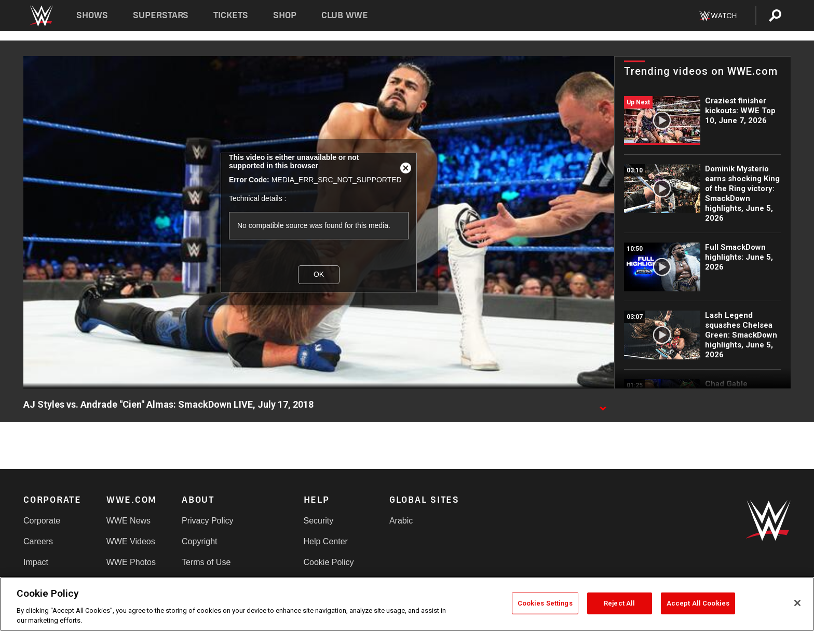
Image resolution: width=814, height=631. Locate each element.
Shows (92, 15)
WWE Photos (131, 562)
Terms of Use (206, 562)
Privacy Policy (208, 520)
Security (319, 520)
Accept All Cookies (698, 603)
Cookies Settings (545, 603)
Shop (284, 15)
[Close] (797, 603)
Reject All (619, 603)
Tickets (230, 15)
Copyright (199, 541)
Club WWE (344, 15)
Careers (38, 541)
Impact (35, 562)
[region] (407, 604)
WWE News (128, 520)
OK (319, 274)
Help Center (326, 541)
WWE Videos (130, 541)
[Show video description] (602, 405)
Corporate (41, 520)
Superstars (161, 15)
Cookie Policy (329, 562)
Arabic (401, 520)
